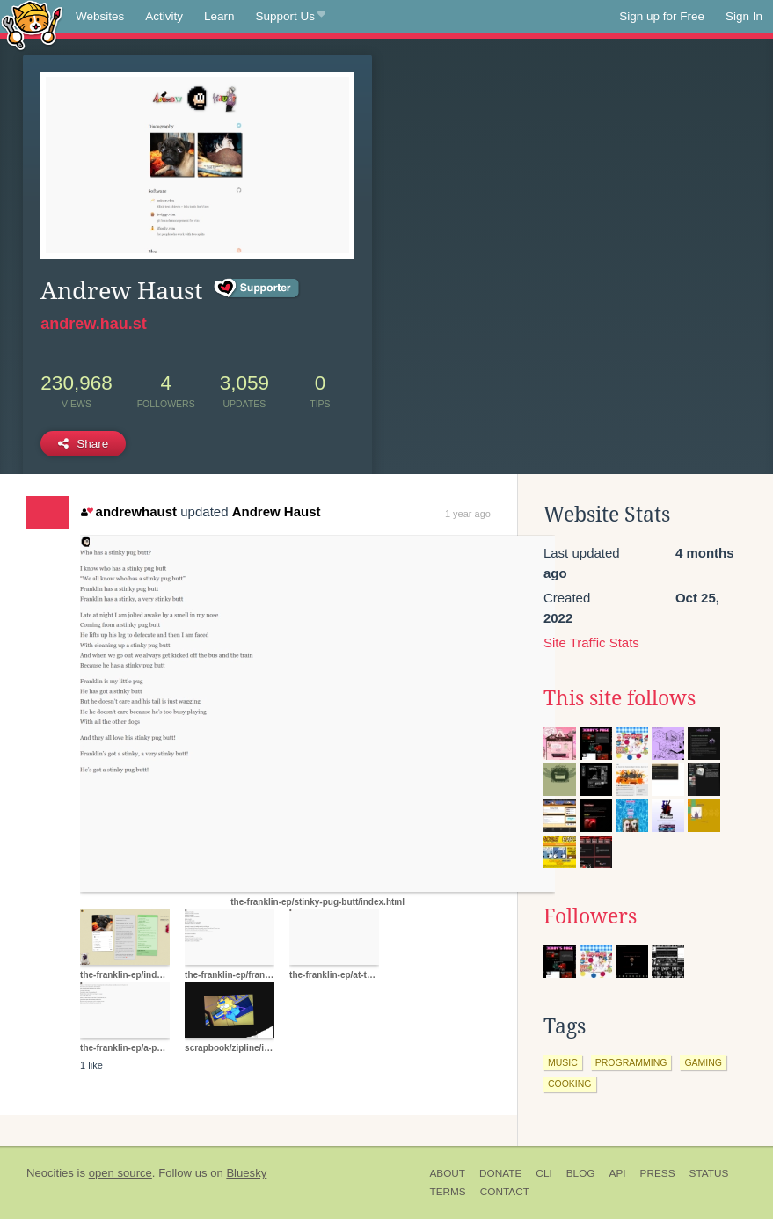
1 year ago (468, 513)
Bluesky (246, 1172)
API (617, 1173)
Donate (500, 1173)
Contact (504, 1192)
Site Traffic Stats (591, 642)
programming (631, 1062)
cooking (570, 1083)
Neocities (50, 1172)
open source (120, 1172)
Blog (580, 1173)
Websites (100, 16)
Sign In (744, 16)
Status (709, 1173)
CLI (543, 1173)
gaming (703, 1062)
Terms (447, 1192)
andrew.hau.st (93, 323)
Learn (219, 16)
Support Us (290, 17)
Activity (164, 16)
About (447, 1173)
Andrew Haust (276, 511)
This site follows (619, 698)
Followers (590, 916)
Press (657, 1173)
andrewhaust (129, 511)
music (563, 1062)
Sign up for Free (661, 16)
